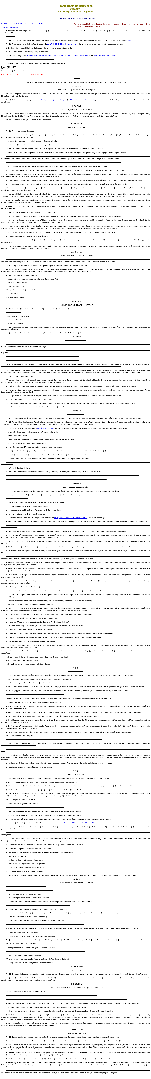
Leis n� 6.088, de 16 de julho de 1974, (49, 100)
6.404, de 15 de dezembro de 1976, (82, 100)
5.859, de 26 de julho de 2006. (105, 56)
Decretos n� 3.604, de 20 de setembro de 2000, (45, 56)
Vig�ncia (40, 23)
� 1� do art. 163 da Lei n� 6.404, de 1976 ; (79, 823)
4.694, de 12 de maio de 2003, (78, 56)
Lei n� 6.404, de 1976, (46, 428)
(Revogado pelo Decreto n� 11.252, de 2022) (18, 23)
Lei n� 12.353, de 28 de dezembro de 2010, (70, 518)
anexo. (128, 40)
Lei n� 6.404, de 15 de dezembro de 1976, (63, 44)
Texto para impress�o (9, 27)
